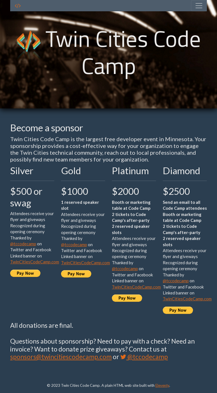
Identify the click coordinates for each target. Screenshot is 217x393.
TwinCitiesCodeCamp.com (34, 261)
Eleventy (162, 385)
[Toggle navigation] (199, 5)
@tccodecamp (23, 243)
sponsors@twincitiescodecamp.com (61, 357)
